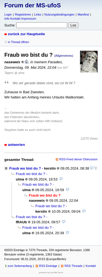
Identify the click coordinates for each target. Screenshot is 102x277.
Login (8, 14)
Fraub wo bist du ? (25, 168)
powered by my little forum (51, 272)
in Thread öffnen (18, 42)
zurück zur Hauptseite (26, 34)
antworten (16, 145)
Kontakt (91, 265)
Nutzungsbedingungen (59, 14)
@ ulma (19, 72)
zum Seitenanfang (20, 265)
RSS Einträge (48, 265)
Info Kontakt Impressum (20, 18)
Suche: (10, 25)
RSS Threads (73, 265)
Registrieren (23, 14)
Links (37, 14)
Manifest (83, 14)
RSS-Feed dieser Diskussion (78, 159)
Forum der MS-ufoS (32, 5)
